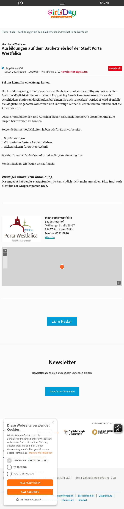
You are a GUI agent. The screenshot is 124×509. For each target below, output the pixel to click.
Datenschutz (105, 495)
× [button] (52, 422)
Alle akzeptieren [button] (30, 482)
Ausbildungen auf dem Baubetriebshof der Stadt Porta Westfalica (53, 31)
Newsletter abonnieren (62, 391)
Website (50, 237)
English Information (62, 495)
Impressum (68, 500)
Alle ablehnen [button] (30, 491)
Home (5, 31)
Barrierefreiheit (86, 495)
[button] (30, 500)
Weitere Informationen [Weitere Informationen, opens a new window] (41, 452)
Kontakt (82, 500)
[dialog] (30, 462)
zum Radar (62, 321)
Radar (104, 2)
